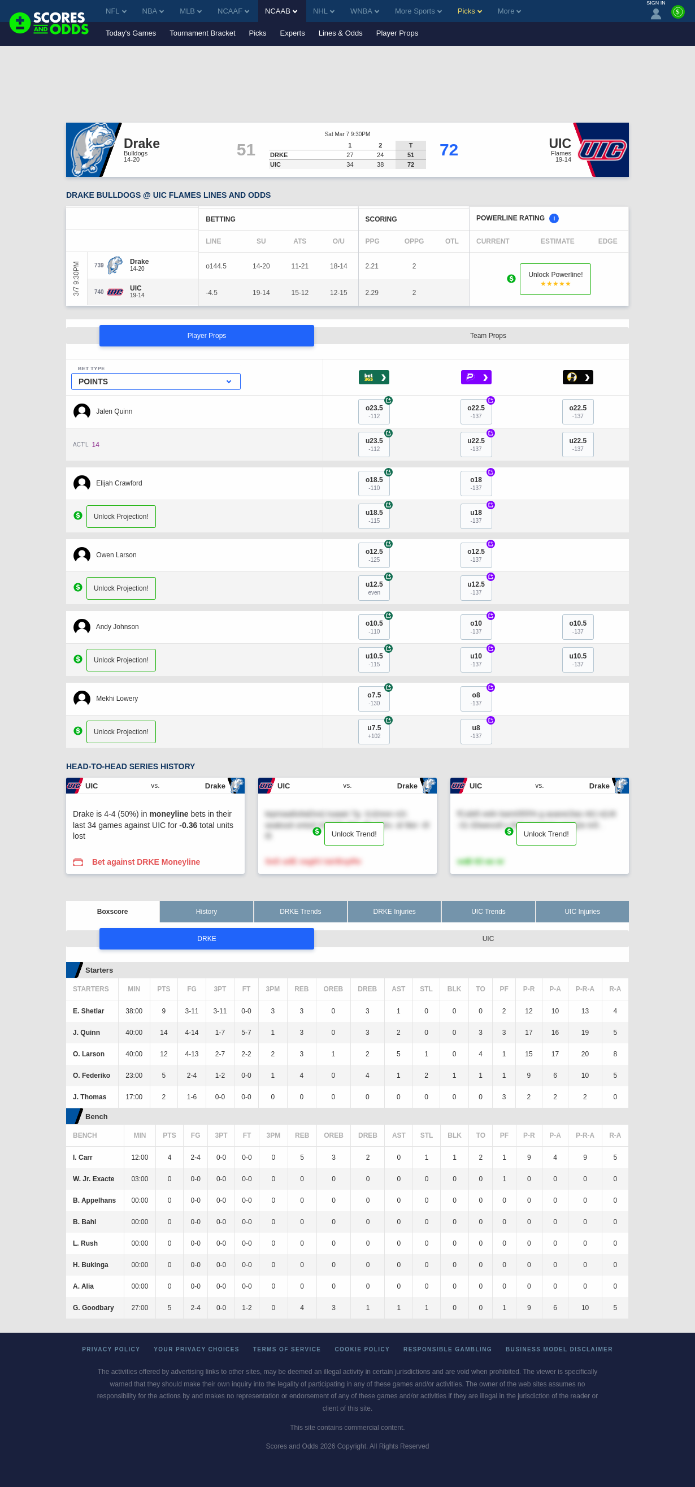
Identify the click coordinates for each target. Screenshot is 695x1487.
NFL (116, 11)
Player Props (397, 33)
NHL (324, 11)
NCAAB (281, 11)
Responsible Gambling (447, 1349)
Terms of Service (287, 1349)
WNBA (364, 11)
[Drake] (139, 261)
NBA (153, 11)
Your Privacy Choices (197, 1349)
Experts (292, 33)
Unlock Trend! (354, 834)
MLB (191, 11)
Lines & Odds (341, 33)
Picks (258, 33)
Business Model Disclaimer (559, 1349)
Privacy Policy (111, 1349)
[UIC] (137, 288)
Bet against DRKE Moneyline (146, 861)
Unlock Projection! (121, 517)
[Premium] (678, 16)
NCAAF (233, 11)
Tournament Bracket (202, 33)
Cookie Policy (362, 1349)
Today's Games (131, 33)
